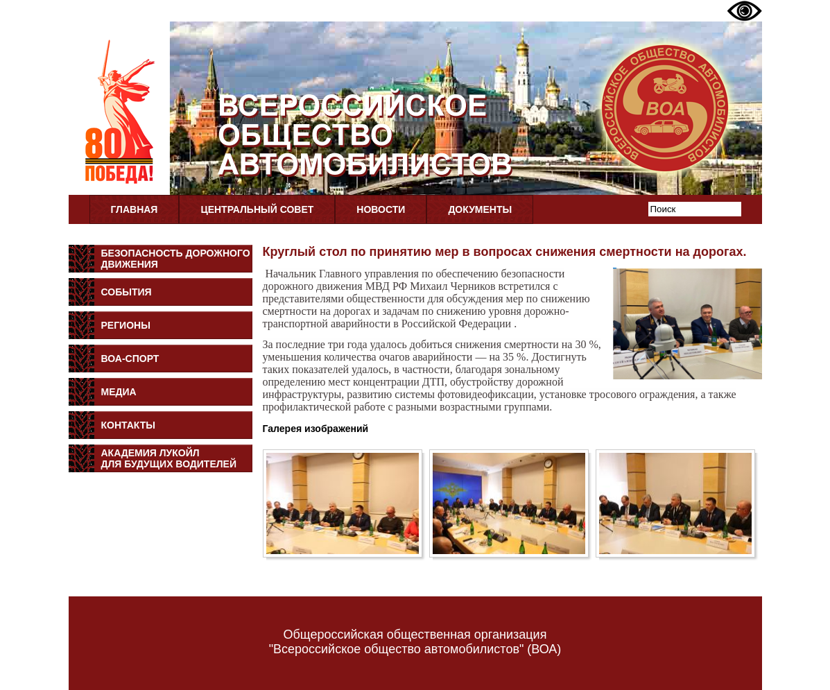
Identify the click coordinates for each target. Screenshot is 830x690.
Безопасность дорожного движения (175, 259)
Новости (380, 209)
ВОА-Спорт (130, 358)
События (126, 291)
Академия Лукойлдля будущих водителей (169, 458)
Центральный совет (256, 209)
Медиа (119, 391)
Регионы (125, 325)
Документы (480, 209)
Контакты (128, 425)
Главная (134, 209)
